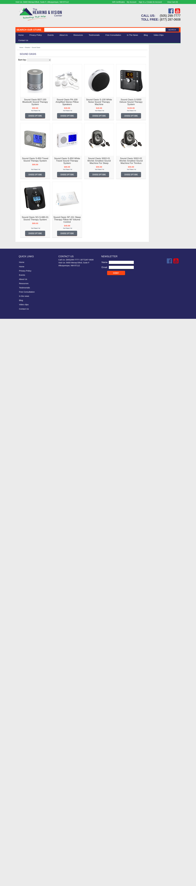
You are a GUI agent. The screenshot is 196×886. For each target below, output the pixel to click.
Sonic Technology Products (30, 696)
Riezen (20, 636)
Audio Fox (22, 179)
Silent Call (22, 94)
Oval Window (23, 597)
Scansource (23, 657)
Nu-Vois (21, 568)
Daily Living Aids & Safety (29, 64)
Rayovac (21, 625)
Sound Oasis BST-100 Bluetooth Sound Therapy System (65, 102)
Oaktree (21, 583)
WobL (20, 800)
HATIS (20, 390)
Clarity (20, 108)
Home (21, 35)
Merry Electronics (25, 540)
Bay (19, 193)
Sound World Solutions (28, 703)
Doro (19, 279)
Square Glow (23, 714)
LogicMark (22, 497)
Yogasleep (22, 803)
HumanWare (23, 425)
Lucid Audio (22, 508)
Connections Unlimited (28, 261)
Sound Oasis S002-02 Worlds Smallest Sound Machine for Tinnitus (160, 160)
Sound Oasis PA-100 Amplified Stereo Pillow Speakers (96, 102)
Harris (20, 386)
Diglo (19, 275)
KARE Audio (23, 454)
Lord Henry (22, 500)
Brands (27, 47)
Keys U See (23, 457)
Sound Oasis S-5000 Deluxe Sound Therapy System (160, 102)
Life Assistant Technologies (30, 475)
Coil (19, 247)
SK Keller (21, 685)
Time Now (22, 732)
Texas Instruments (26, 725)
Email (104, 834)
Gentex (20, 358)
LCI (18, 472)
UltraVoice (22, 750)
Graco (20, 368)
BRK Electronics (25, 207)
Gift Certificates (118, 2)
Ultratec (21, 746)
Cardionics (22, 218)
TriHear (20, 736)
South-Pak (22, 707)
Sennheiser (22, 661)
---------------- (23, 136)
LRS (19, 504)
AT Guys (21, 175)
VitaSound (22, 778)
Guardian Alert (24, 375)
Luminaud (22, 511)
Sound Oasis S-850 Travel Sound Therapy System (65, 159)
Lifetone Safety (24, 479)
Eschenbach (23, 104)
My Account (131, 2)
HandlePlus (22, 382)
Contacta (21, 265)
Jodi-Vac (21, 450)
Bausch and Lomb (26, 190)
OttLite (20, 593)
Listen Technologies (26, 97)
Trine (19, 739)
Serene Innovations (26, 101)
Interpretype (23, 440)
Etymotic (21, 315)
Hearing (21, 58)
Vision (20, 61)
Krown (20, 468)
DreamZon (22, 282)
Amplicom (22, 165)
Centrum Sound (24, 232)
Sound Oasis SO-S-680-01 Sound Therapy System (64, 218)
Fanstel (20, 318)
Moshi (20, 550)
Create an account (154, 2)
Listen (20, 482)
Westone (21, 789)
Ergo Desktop (23, 304)
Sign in (141, 2)
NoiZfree (21, 558)
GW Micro (22, 379)
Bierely (20, 200)
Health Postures (25, 393)
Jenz (19, 447)
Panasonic (22, 604)
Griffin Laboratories (26, 372)
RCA (19, 629)
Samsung (21, 654)
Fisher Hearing (24, 322)
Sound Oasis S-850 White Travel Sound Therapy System (97, 160)
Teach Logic (23, 721)
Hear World (22, 400)
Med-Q (20, 532)
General (21, 350)
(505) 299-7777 (170, 15)
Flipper (20, 325)
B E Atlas (21, 186)
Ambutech (22, 161)
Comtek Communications (29, 257)
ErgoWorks (22, 307)
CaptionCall (22, 215)
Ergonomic (22, 70)
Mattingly (21, 529)
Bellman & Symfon (26, 111)
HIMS (19, 422)
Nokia (19, 561)
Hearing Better (24, 404)
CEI (18, 229)
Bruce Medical (24, 211)
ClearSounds (23, 115)
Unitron (20, 760)
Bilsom (20, 204)
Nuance (21, 572)
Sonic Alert (22, 90)
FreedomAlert (23, 340)
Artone (20, 172)
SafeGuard (22, 647)
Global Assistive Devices (29, 361)
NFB (19, 554)
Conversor (22, 268)
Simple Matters (24, 678)
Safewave (22, 650)
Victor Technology (25, 771)
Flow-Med (22, 332)
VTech (20, 782)
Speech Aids (23, 67)
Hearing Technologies (27, 411)
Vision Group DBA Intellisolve (31, 775)
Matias (20, 525)
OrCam (20, 590)
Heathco (21, 418)
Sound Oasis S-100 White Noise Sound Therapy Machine (129, 102)
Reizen (20, 633)
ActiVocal (21, 147)
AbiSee (20, 140)
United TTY (22, 757)
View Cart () (172, 2)
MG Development (25, 543)
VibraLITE (22, 768)
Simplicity (21, 682)
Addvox (20, 150)
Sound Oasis (23, 700)
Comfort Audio (24, 250)
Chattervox (22, 236)
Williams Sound (24, 87)
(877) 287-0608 (170, 19)
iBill (18, 429)
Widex (20, 793)
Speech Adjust (24, 710)
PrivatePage (23, 618)
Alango (20, 157)
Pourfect (21, 615)
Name (105, 829)
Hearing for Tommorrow (28, 407)
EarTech (21, 297)
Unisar (20, 753)
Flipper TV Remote (26, 329)
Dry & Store (22, 286)
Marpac (20, 522)
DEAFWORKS (24, 272)
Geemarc (21, 347)
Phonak (20, 607)
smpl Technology (25, 689)
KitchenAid (22, 465)
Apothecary (22, 168)
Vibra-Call (22, 764)
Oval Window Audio (26, 600)
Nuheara (21, 575)
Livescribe (22, 493)
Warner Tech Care (26, 119)
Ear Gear (21, 293)
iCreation (21, 433)
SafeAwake (22, 643)
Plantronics (22, 611)
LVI (18, 515)
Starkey (20, 718)
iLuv (19, 436)
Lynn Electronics (25, 518)
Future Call (22, 343)
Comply (20, 254)
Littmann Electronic (26, 490)
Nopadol (21, 565)
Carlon (20, 222)
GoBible (21, 365)
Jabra (19, 443)
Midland (21, 547)
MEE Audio (22, 536)
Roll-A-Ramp (23, 640)
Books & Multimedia (27, 73)
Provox (20, 622)
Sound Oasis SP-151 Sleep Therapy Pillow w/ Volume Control (96, 219)
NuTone (21, 579)
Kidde (19, 461)
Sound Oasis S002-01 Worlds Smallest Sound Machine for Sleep (128, 160)
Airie (19, 154)
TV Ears (21, 743)
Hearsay (21, 415)
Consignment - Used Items (30, 75)
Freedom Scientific (26, 336)
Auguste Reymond (26, 182)
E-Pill (19, 290)
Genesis (21, 354)
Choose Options (64, 115)
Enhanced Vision (25, 300)
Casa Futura (23, 225)
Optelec (21, 586)
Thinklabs (21, 728)
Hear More (22, 397)
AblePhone (22, 143)
